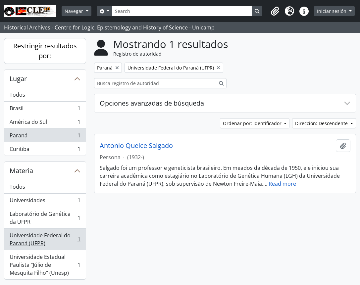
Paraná (44, 136)
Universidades (44, 201)
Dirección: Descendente (322, 123)
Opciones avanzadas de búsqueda (152, 103)
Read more (282, 183)
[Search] (182, 11)
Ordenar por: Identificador (253, 123)
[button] (275, 11)
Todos (17, 94)
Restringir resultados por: (45, 50)
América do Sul (44, 123)
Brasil (44, 109)
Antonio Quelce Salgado (136, 146)
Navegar (74, 11)
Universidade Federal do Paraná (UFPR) (44, 239)
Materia (21, 170)
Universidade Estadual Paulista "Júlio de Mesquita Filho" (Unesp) (44, 264)
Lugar (18, 78)
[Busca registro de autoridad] (155, 83)
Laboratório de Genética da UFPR (44, 217)
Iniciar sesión (332, 11)
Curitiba (44, 150)
